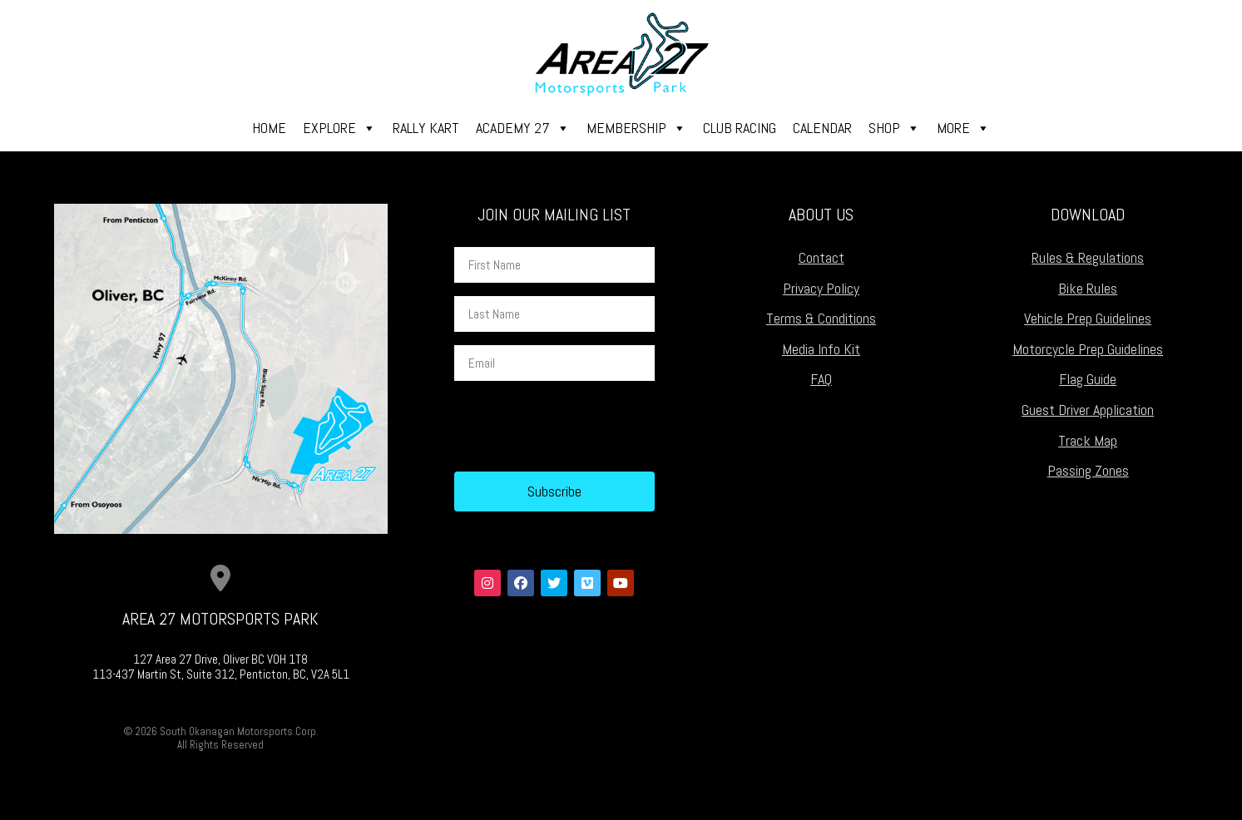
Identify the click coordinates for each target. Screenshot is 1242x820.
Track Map (1087, 440)
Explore (339, 128)
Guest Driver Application (1088, 409)
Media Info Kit (821, 348)
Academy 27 (523, 128)
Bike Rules (1087, 288)
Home (269, 127)
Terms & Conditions (821, 318)
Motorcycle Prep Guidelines (1087, 348)
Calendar (822, 127)
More (963, 128)
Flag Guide (1087, 378)
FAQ (821, 378)
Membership (636, 128)
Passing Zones (1088, 470)
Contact (821, 257)
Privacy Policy (821, 288)
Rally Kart (426, 127)
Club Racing (739, 127)
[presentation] (580, 426)
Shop (894, 128)
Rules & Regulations (1088, 257)
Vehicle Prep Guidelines (1087, 318)
